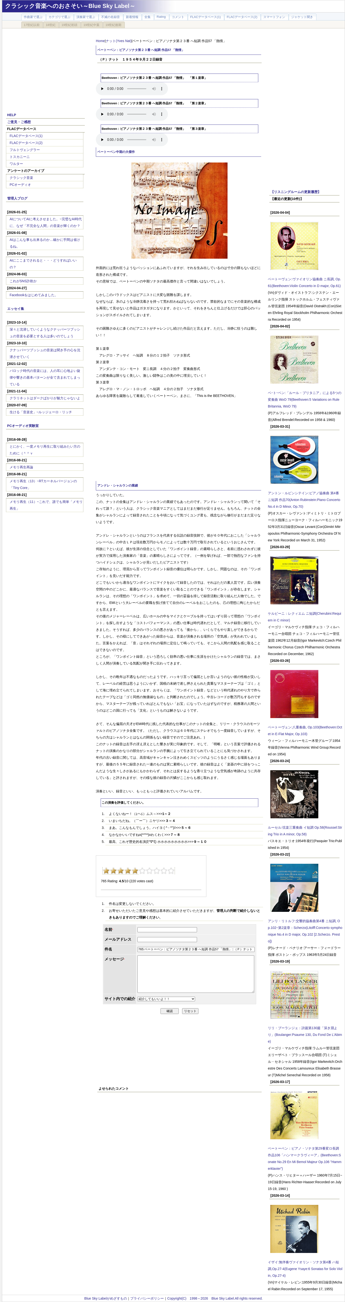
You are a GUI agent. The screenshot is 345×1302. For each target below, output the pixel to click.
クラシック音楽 (21, 178)
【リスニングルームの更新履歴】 (296, 192)
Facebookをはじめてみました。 (34, 295)
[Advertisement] (45, 67)
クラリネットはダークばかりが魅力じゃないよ (45, 398)
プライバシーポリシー (147, 1298)
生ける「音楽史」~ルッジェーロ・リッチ (41, 412)
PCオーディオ (20, 185)
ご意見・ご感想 (19, 122)
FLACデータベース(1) (26, 136)
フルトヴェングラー (25, 150)
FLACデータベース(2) (26, 143)
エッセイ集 (15, 309)
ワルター (16, 164)
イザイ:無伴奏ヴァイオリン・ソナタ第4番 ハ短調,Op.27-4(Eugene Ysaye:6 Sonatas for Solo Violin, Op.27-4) (305, 1268)
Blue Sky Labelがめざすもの (105, 1298)
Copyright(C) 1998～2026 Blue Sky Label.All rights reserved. (215, 1298)
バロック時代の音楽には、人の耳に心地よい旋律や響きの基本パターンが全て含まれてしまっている (45, 377)
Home (100, 41)
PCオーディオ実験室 (23, 426)
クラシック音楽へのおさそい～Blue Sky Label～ (70, 6)
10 (171, 870)
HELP (11, 115)
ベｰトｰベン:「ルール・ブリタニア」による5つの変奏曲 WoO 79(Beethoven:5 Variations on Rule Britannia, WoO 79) (304, 399)
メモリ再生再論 (21, 467)
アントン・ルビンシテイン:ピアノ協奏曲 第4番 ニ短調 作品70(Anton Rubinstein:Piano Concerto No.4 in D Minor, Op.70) (304, 499)
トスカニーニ (20, 157)
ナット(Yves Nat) (118, 41)
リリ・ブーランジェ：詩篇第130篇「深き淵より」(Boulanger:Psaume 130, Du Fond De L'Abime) (305, 1034)
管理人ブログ (17, 198)
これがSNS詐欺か (23, 281)
